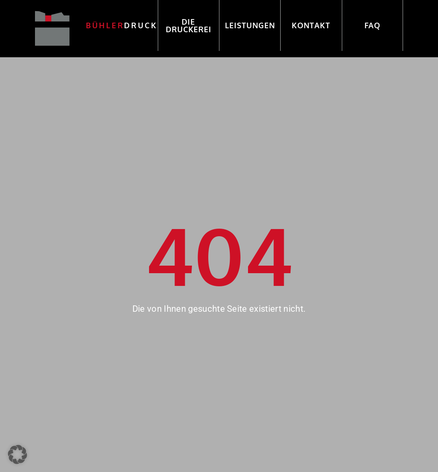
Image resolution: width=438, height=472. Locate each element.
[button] (17, 454)
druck (122, 25)
